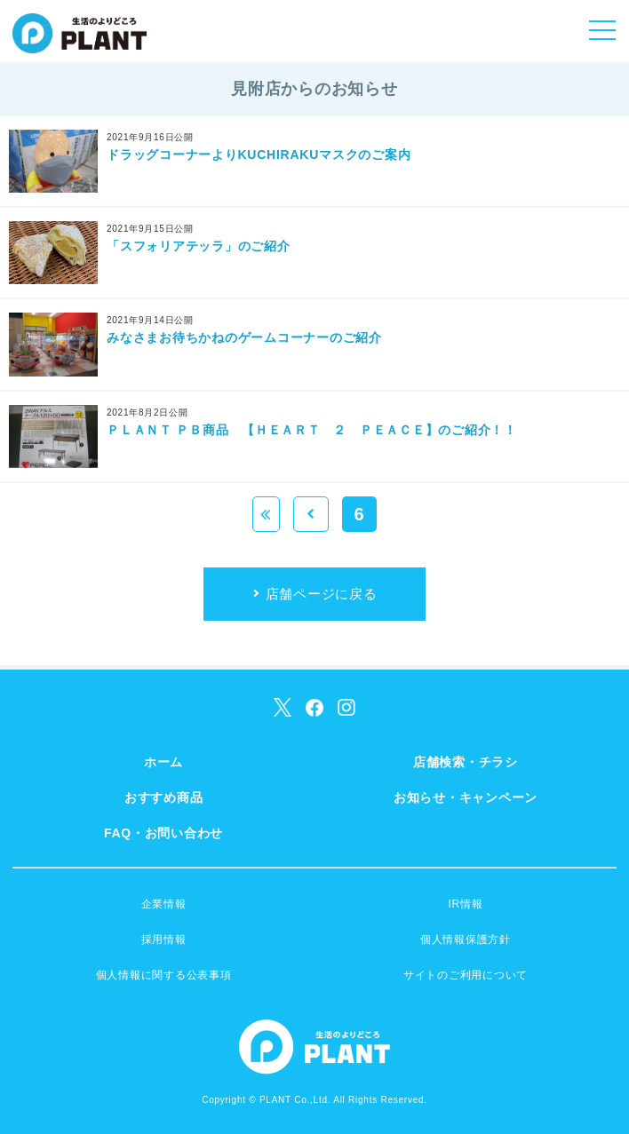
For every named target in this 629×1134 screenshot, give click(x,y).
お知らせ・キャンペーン (465, 797)
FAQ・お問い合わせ (163, 833)
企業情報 (164, 904)
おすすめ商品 (163, 797)
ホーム (163, 762)
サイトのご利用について (465, 975)
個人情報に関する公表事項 (164, 975)
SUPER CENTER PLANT (79, 44)
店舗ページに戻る (322, 593)
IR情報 (465, 904)
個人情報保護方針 (465, 939)
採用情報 (164, 939)
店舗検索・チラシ (465, 762)
